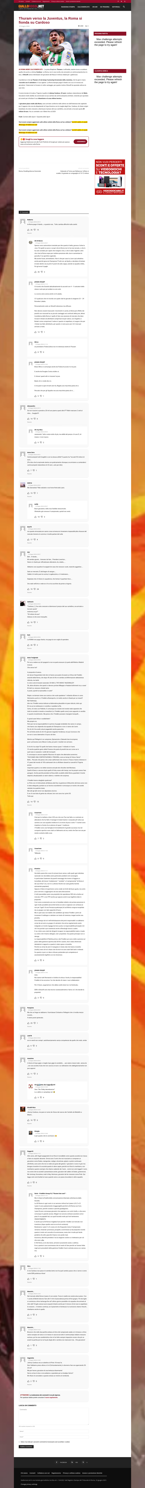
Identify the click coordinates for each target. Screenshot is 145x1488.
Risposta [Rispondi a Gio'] (29, 592)
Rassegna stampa (68, 7)
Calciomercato (84, 7)
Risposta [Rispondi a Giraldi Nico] (29, 1123)
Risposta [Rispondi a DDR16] (29, 496)
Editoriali (116, 7)
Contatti (28, 1)
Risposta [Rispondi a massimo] (29, 1077)
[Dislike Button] (35, 230)
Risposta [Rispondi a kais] (29, 648)
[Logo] (31, 7)
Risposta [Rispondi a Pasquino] (29, 1026)
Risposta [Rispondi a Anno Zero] (29, 473)
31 (87, 26)
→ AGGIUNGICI (80, 142)
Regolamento (46, 1)
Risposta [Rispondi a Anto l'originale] (29, 805)
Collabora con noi (36, 1)
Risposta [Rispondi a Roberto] (29, 233)
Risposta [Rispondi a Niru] (29, 1282)
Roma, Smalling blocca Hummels (30, 171)
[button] (123, 7)
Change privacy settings (29, 1484)
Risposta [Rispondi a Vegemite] (29, 1384)
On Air (94, 7)
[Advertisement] (54, 194)
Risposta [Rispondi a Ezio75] (29, 543)
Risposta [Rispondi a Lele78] (29, 1049)
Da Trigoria (104, 7)
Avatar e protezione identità (73, 1)
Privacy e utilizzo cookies (57, 1)
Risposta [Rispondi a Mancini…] (29, 1318)
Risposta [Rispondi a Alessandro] (29, 422)
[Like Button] (28, 230)
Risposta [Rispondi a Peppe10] (29, 1186)
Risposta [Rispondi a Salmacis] (29, 625)
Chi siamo (21, 1)
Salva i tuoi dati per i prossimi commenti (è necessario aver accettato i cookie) (45, 1442)
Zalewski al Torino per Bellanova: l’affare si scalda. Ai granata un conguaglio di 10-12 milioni (72, 172)
